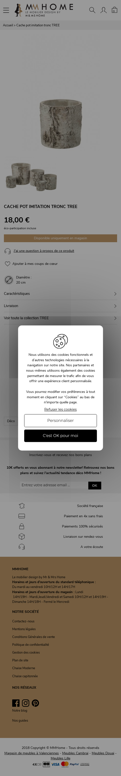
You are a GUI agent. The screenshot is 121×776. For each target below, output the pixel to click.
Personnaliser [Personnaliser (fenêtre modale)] (60, 420)
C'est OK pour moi (60, 435)
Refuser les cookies (60, 410)
